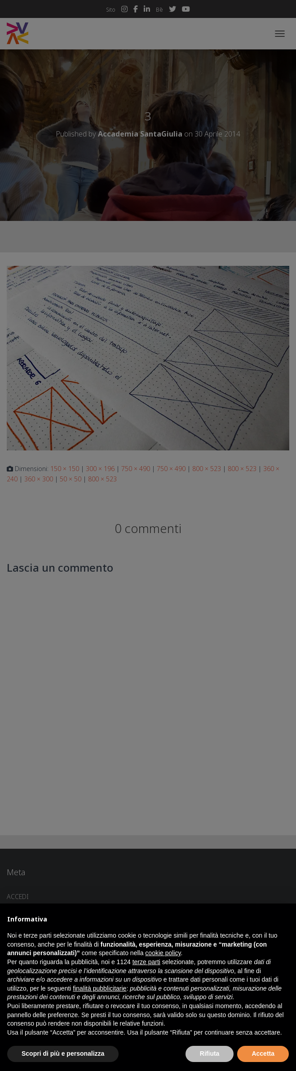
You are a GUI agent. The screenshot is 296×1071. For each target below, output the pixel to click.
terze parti (146, 961)
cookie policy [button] (163, 952)
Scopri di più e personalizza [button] (63, 1053)
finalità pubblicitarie (99, 988)
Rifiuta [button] (210, 1053)
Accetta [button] (263, 1053)
